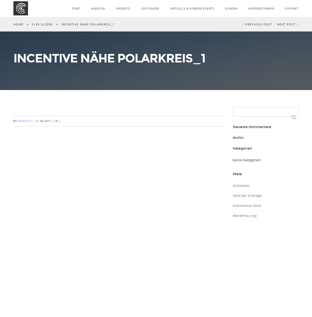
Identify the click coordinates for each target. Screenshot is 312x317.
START (76, 8)
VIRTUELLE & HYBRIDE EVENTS (192, 8)
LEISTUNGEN (150, 8)
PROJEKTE (123, 8)
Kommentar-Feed (247, 205)
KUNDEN (231, 8)
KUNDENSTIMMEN (261, 8)
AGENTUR (98, 8)
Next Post (286, 24)
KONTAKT (292, 8)
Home (18, 24)
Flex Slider (42, 24)
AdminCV (25, 121)
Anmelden (241, 185)
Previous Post (258, 24)
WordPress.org (245, 215)
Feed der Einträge (247, 195)
